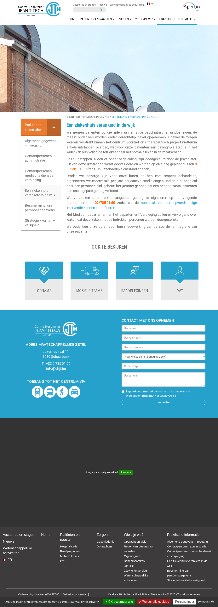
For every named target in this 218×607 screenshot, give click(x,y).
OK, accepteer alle (119, 602)
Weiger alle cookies (154, 602)
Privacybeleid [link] (206, 601)
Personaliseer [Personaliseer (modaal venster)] (184, 602)
